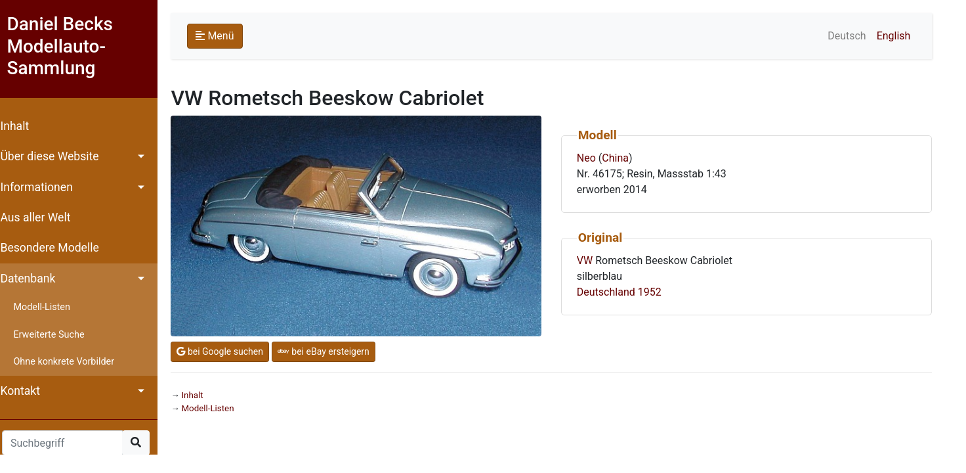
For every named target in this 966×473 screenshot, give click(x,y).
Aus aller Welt (42, 217)
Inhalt (21, 126)
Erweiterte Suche (55, 334)
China (621, 158)
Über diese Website (56, 156)
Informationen (43, 187)
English (900, 36)
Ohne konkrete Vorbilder (70, 361)
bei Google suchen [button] (226, 351)
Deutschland (612, 292)
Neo (592, 158)
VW (590, 260)
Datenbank (34, 278)
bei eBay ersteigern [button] (329, 351)
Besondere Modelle (56, 247)
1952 (655, 292)
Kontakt (27, 390)
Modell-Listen (48, 307)
